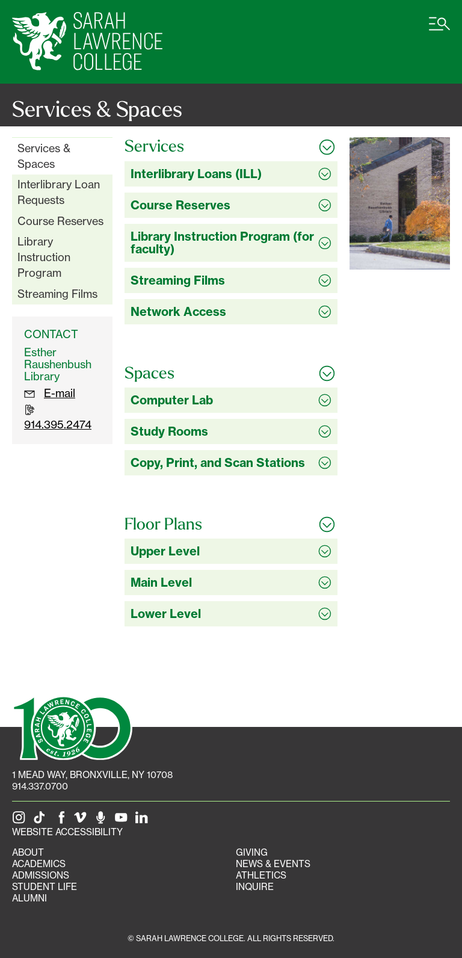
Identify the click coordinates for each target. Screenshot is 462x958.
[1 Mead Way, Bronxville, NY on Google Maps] (92, 774)
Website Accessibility (67, 832)
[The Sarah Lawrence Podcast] (103, 820)
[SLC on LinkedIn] (144, 820)
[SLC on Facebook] (62, 820)
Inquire (255, 886)
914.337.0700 (40, 786)
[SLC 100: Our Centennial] (72, 726)
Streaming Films (57, 293)
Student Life (44, 886)
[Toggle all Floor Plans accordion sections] (231, 524)
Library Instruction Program (43, 257)
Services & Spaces (43, 155)
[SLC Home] (87, 42)
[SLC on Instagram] (21, 820)
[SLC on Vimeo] (82, 820)
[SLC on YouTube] (123, 820)
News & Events (273, 864)
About (28, 852)
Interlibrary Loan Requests (58, 192)
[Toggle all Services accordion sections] (231, 146)
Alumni (29, 898)
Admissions (40, 875)
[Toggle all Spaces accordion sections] (231, 373)
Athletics (261, 875)
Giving (252, 852)
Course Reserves (60, 220)
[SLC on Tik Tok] (41, 820)
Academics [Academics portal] (39, 864)
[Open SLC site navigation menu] (439, 30)
